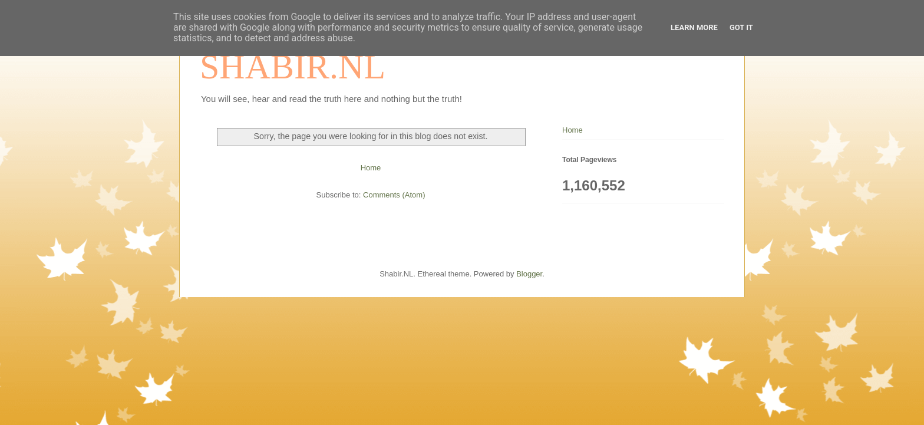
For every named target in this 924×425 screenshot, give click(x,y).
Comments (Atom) (394, 194)
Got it (741, 27)
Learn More (694, 27)
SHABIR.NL (292, 66)
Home (371, 167)
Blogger (529, 273)
